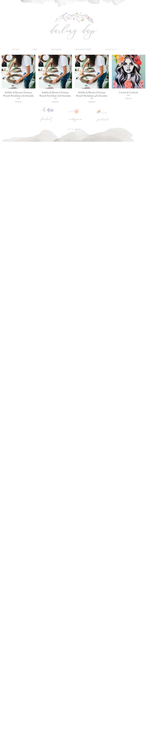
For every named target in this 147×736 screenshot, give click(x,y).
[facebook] (46, 119)
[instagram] (75, 119)
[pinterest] (102, 119)
